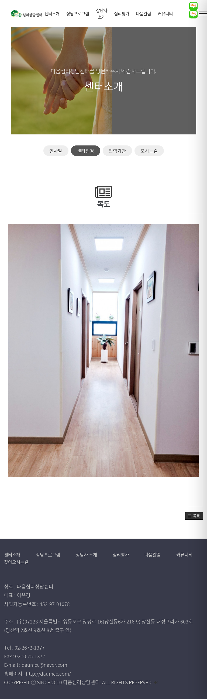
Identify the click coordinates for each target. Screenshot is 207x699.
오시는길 (149, 150)
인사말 (55, 150)
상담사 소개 (93, 554)
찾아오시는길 (51, 561)
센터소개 (13, 554)
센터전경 (85, 150)
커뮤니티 (13, 561)
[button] (194, 516)
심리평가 (130, 554)
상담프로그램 (52, 554)
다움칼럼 (164, 554)
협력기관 (117, 150)
